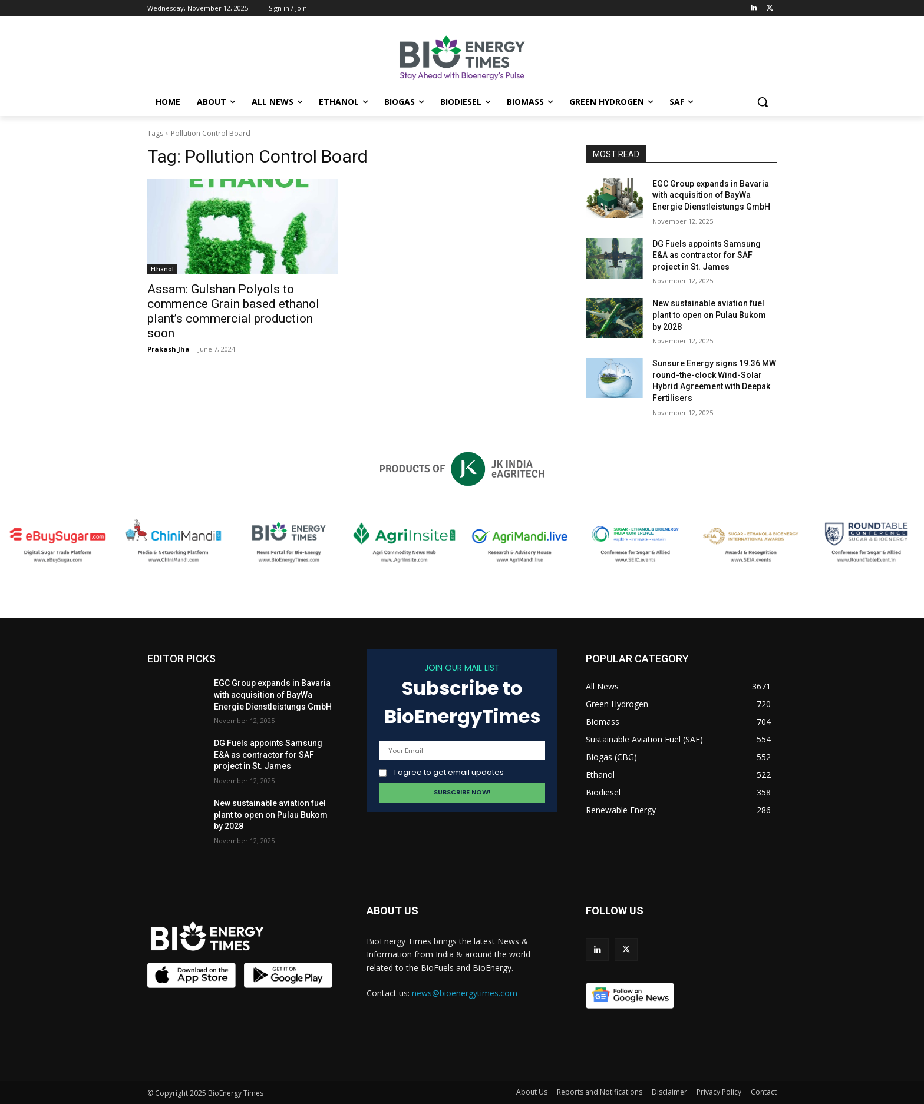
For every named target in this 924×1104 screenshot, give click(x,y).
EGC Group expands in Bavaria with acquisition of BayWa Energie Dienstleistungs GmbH (711, 195)
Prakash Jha (168, 348)
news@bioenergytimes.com (464, 993)
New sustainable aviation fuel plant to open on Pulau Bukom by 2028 (709, 315)
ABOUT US (392, 910)
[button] (762, 102)
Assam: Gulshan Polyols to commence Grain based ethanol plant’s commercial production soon (233, 311)
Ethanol (162, 269)
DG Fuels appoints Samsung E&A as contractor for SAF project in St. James (706, 255)
